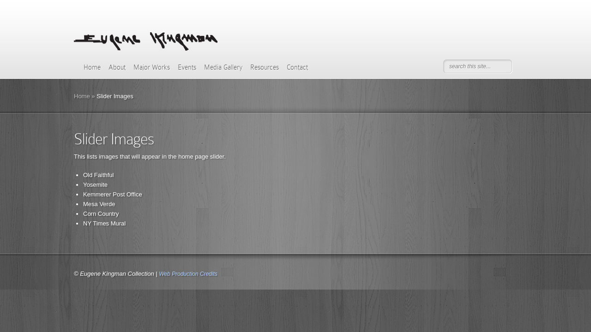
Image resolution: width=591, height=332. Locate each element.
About (117, 67)
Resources (264, 67)
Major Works (151, 67)
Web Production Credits (188, 274)
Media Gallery (223, 67)
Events (187, 67)
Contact (297, 67)
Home (92, 67)
